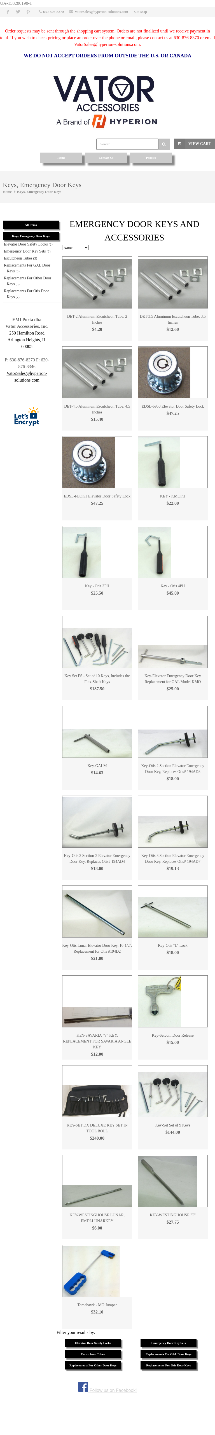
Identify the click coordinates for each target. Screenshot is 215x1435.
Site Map (140, 12)
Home (7, 192)
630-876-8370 (53, 12)
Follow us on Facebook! (107, 1390)
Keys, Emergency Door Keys (39, 192)
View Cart (199, 144)
